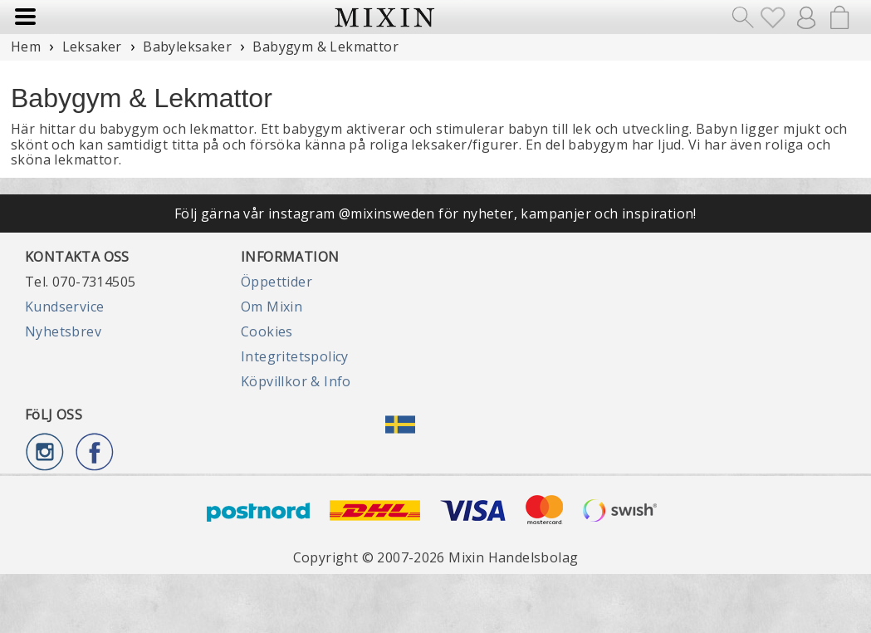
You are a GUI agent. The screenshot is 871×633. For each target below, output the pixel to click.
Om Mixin (271, 306)
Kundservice (64, 306)
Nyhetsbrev (63, 331)
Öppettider (276, 281)
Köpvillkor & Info (296, 381)
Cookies (267, 331)
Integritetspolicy (295, 356)
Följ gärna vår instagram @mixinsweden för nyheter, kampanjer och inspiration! (435, 213)
